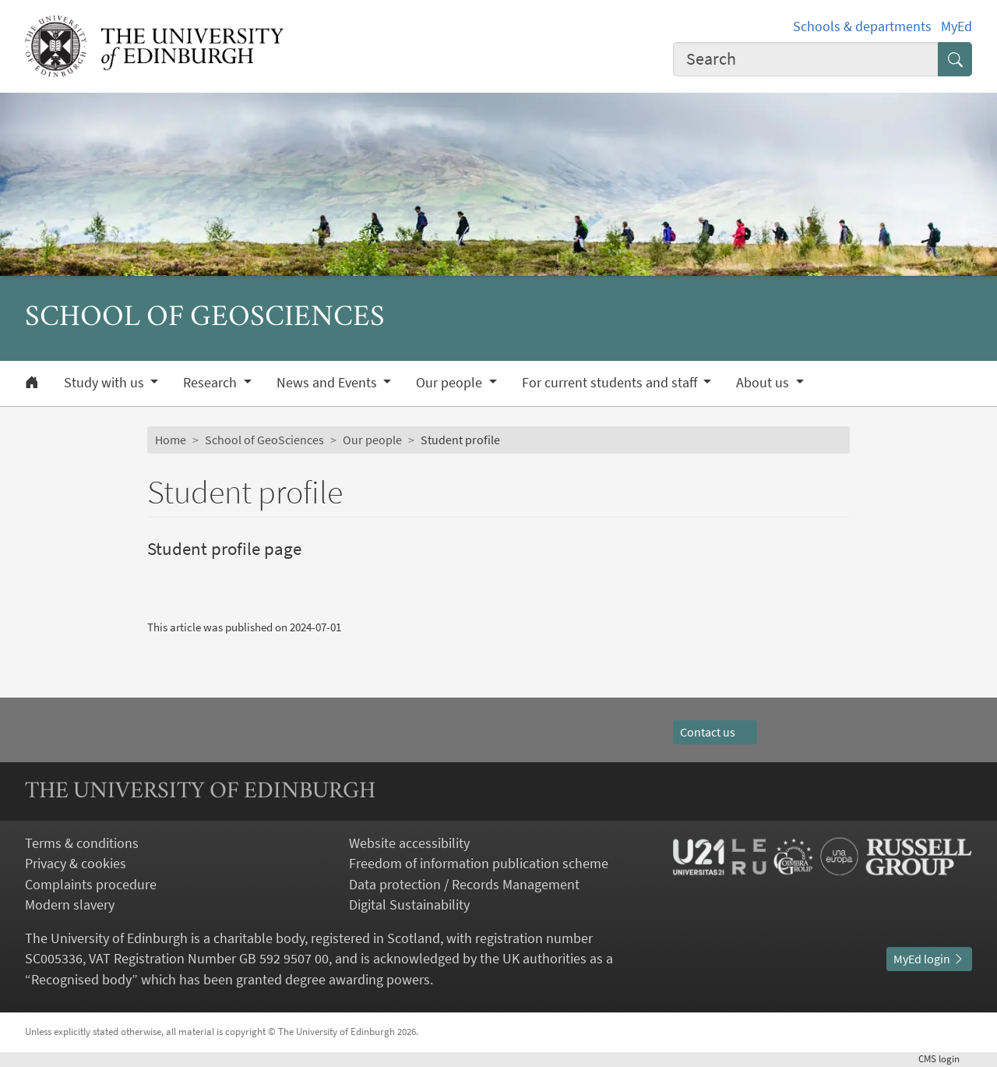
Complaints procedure (91, 884)
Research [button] (211, 382)
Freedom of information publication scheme (478, 863)
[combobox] (806, 59)
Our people (372, 440)
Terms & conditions (82, 843)
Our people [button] (450, 382)
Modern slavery (69, 904)
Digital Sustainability (409, 904)
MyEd (956, 26)
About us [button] (764, 382)
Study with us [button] (105, 382)
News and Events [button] (328, 382)
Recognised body (81, 979)
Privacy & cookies (75, 863)
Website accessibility (409, 843)
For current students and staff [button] (611, 382)
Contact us (715, 732)
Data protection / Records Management (464, 884)
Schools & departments (862, 26)
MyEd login (929, 959)
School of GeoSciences (264, 440)
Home (170, 440)
